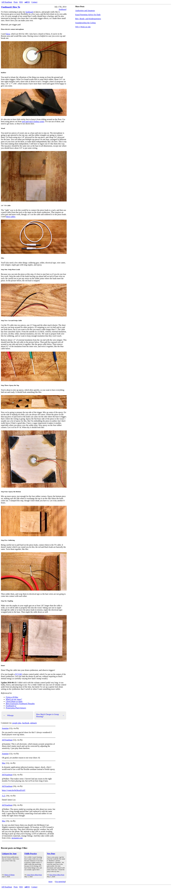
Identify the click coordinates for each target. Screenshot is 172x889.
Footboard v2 (11, 706)
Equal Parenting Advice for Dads (88, 15)
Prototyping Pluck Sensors (16, 708)
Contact (34, 2)
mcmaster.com (17, 838)
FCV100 (18, 674)
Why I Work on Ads (83, 27)
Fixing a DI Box (12, 697)
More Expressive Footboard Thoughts (20, 704)
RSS (21, 2)
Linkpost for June (9, 854)
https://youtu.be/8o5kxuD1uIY (13, 790)
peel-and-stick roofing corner (33, 121)
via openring (60, 882)
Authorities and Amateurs (85, 11)
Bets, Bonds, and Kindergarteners (88, 19)
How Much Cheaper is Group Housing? (50, 715)
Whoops (8, 715)
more (50, 882)
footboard (62, 9)
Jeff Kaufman (7, 2)
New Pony (51, 854)
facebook (25, 723)
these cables (10, 217)
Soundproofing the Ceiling (85, 23)
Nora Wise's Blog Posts (56, 875)
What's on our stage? (14, 699)
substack (33, 723)
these (8, 34)
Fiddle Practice (30, 854)
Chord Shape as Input (14, 701)
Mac (3, 763)
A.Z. (3, 796)
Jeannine (5, 728)
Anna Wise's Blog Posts (34, 875)
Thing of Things (9, 875)
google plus (16, 723)
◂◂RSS (27, 2)
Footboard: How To (10, 7)
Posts (16, 2)
